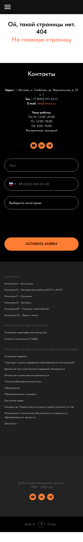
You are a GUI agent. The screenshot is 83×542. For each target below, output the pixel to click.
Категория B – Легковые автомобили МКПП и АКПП (33, 289)
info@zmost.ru (46, 103)
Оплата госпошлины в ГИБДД (21, 338)
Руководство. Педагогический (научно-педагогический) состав (39, 406)
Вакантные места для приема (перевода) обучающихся (34, 368)
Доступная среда (13, 400)
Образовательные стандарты (20, 394)
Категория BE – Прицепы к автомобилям (26, 308)
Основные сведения (15, 356)
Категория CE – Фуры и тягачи (21, 315)
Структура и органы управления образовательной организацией (39, 362)
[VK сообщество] (41, 145)
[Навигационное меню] (7, 7)
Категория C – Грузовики (18, 296)
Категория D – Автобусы (17, 302)
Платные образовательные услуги (22, 381)
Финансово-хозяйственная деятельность (26, 375)
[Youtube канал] (33, 145)
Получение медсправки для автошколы (25, 332)
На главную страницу (41, 39)
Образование (11, 387)
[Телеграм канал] (49, 145)
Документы (10, 423)
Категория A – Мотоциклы (18, 283)
